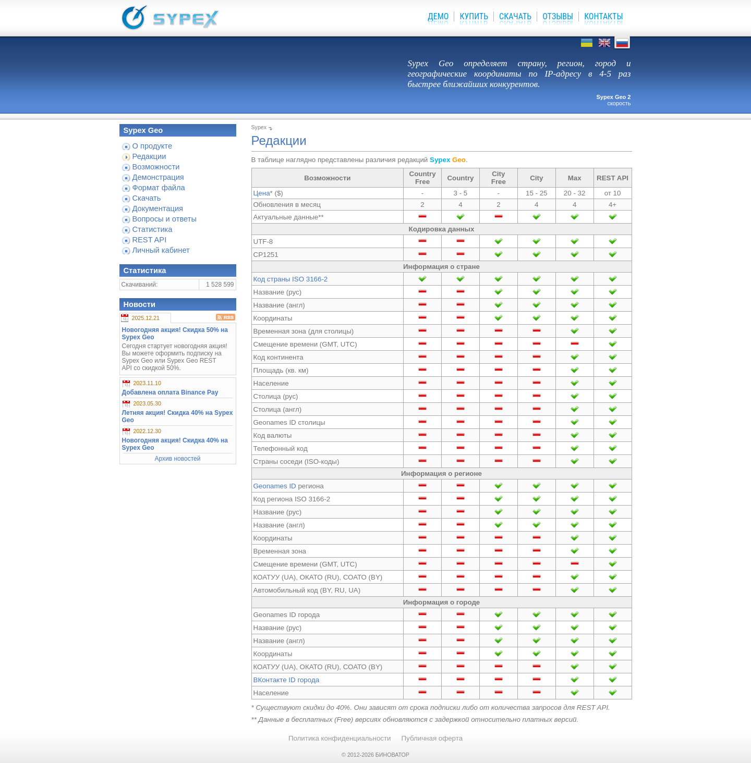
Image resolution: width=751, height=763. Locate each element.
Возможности (156, 167)
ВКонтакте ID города (286, 680)
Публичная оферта (432, 738)
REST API (149, 240)
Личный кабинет (161, 250)
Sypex (259, 127)
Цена (261, 193)
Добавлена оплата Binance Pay (170, 392)
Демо (438, 16)
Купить (473, 16)
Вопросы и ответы (164, 219)
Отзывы (557, 16)
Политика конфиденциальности (339, 738)
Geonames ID (274, 486)
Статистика (152, 229)
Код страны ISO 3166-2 (290, 279)
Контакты (603, 16)
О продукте (152, 146)
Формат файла (158, 187)
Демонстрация (158, 177)
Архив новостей (178, 458)
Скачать (515, 16)
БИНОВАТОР (392, 755)
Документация (158, 208)
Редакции (149, 156)
